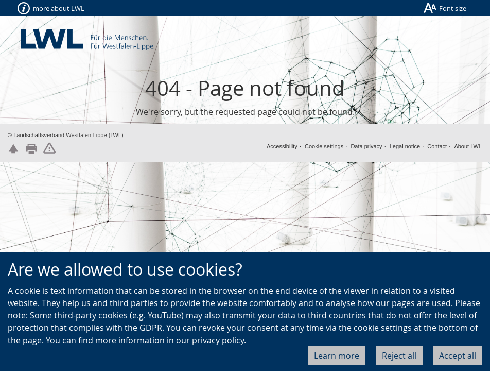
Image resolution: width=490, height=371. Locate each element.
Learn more (336, 355)
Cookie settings (324, 146)
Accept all (457, 355)
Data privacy (366, 146)
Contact (437, 146)
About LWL (468, 146)
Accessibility (282, 146)
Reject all (399, 355)
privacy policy (218, 340)
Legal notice (405, 146)
